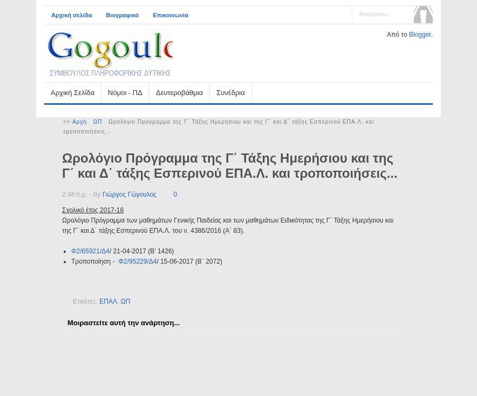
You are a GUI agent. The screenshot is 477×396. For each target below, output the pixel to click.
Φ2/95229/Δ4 (137, 261)
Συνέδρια (230, 93)
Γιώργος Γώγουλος (129, 194)
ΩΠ (98, 122)
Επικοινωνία (170, 15)
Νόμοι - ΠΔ (125, 93)
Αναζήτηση (423, 14)
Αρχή (79, 122)
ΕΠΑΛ (108, 301)
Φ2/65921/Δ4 (90, 251)
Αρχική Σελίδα (72, 93)
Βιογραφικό (122, 15)
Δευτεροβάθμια (179, 93)
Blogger (420, 34)
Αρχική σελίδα (71, 15)
